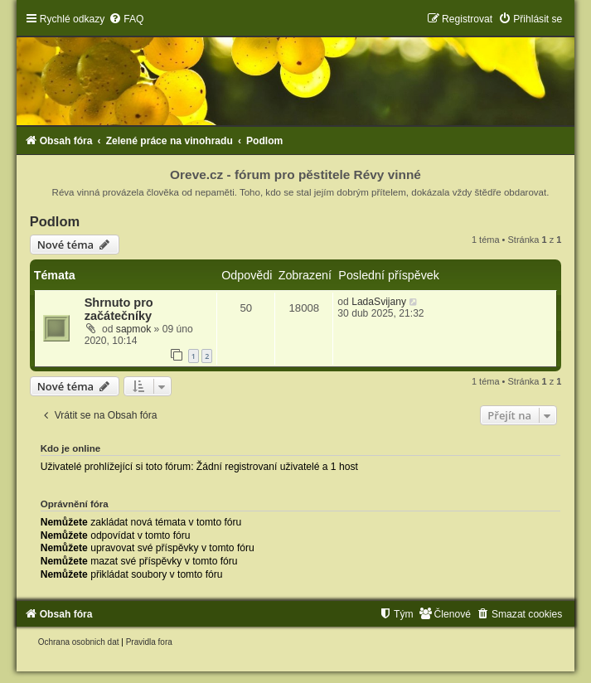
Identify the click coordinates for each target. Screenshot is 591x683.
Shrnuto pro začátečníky (119, 309)
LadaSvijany (378, 302)
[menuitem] (126, 19)
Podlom (55, 221)
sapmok (133, 329)
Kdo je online (71, 448)
